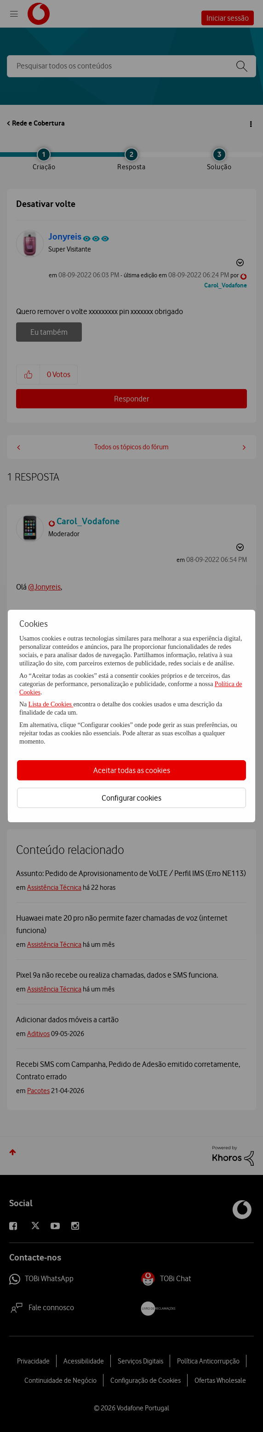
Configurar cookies (131, 797)
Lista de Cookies (51, 704)
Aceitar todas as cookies (131, 770)
